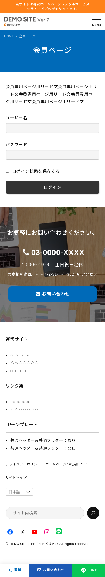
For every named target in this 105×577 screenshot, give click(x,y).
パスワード (16, 144)
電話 (17, 570)
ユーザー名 (16, 117)
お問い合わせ (51, 570)
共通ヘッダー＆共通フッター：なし (43, 448)
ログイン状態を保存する (33, 171)
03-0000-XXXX (58, 252)
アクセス (89, 274)
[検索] (93, 513)
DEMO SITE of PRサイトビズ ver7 (33, 544)
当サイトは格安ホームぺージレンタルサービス (53, 6)
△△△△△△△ (24, 363)
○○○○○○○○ (20, 355)
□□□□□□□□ (20, 371)
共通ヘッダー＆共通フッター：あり (43, 440)
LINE (88, 570)
